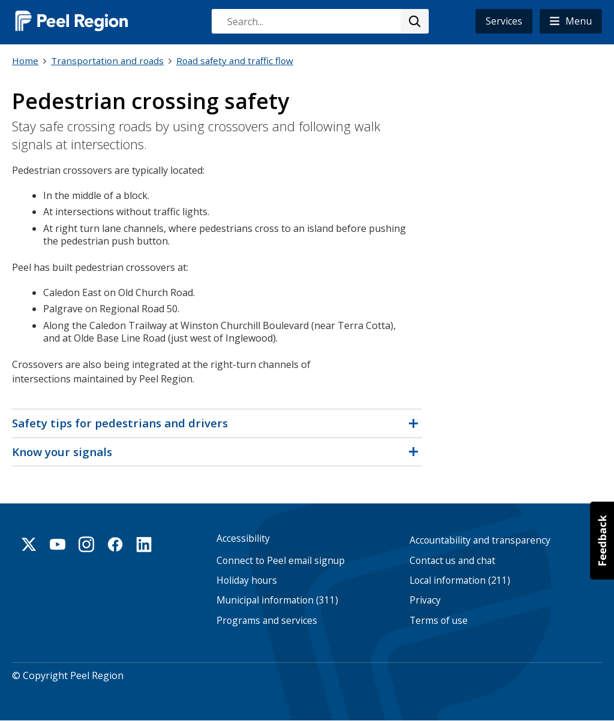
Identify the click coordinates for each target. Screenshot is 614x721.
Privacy (425, 600)
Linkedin (144, 544)
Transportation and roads (107, 61)
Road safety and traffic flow (234, 61)
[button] (571, 21)
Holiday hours (246, 580)
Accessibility (243, 538)
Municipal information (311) (277, 600)
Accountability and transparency (480, 540)
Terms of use (439, 620)
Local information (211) (460, 580)
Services (504, 21)
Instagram (86, 544)
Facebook (115, 544)
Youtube (58, 544)
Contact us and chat (452, 560)
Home (25, 61)
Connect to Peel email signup (280, 560)
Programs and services (266, 620)
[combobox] (320, 21)
